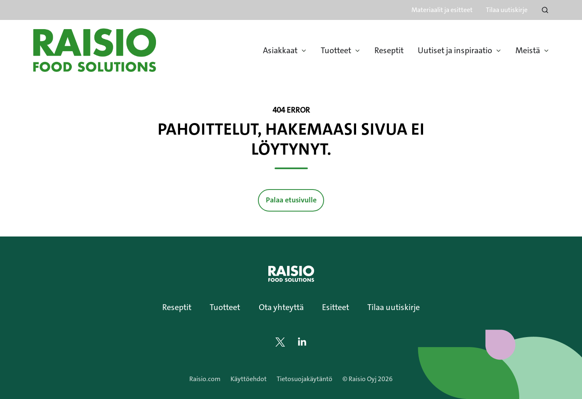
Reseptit (389, 50)
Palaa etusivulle (291, 200)
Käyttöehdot (248, 378)
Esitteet (335, 307)
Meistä (527, 50)
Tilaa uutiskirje (507, 9)
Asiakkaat (280, 50)
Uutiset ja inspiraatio (455, 50)
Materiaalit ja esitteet (442, 9)
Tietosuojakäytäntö (304, 378)
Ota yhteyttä (281, 307)
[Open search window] (545, 10)
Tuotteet (336, 50)
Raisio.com (204, 378)
